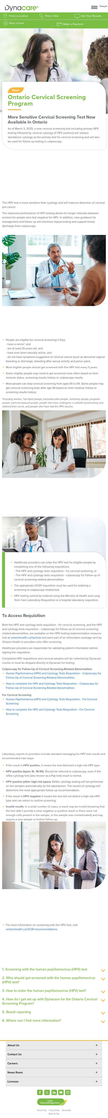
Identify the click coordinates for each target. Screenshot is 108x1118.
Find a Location (18, 16)
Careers (12, 1063)
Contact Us (14, 1054)
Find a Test (51, 16)
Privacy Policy (54, 1110)
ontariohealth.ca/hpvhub (26, 637)
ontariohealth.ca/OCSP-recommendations (31, 929)
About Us (13, 1045)
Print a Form (16, 23)
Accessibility (66, 1110)
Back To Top (54, 1114)
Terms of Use (42, 1110)
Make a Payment (73, 24)
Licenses (13, 1081)
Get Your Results (91, 16)
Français (103, 6)
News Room (15, 1072)
